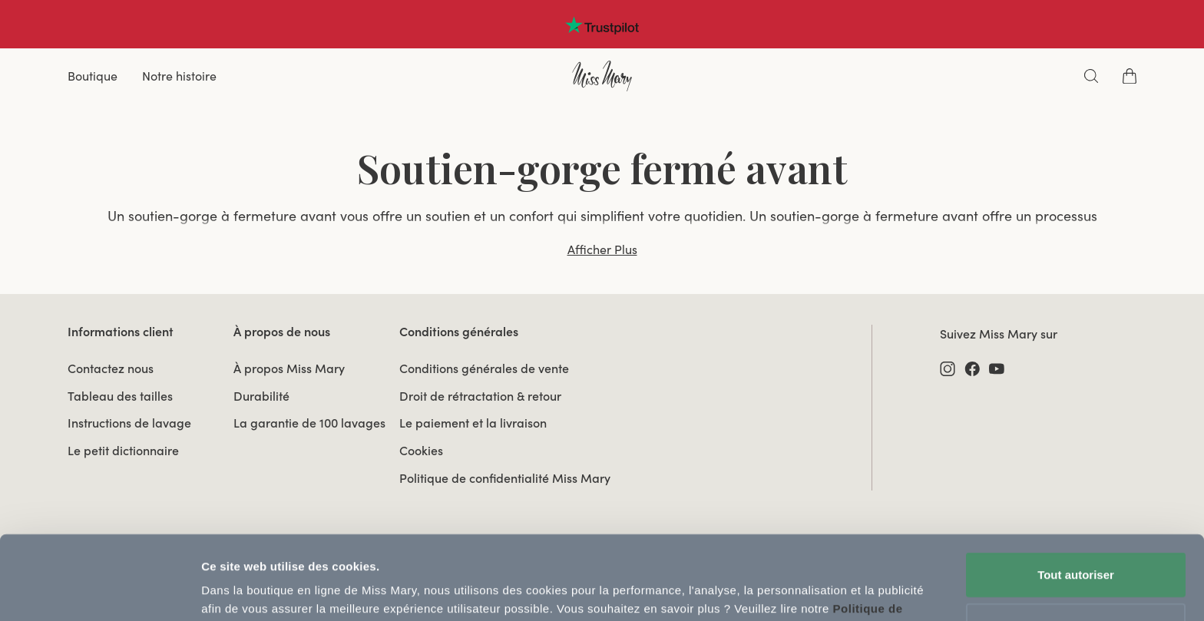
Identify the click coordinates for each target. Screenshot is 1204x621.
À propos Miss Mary (289, 368)
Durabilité (261, 396)
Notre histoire (179, 76)
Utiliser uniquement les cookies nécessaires (1075, 555)
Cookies (421, 450)
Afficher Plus (602, 249)
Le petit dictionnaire (123, 450)
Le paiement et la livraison (473, 423)
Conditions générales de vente (484, 368)
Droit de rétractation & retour (480, 396)
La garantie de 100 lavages (309, 423)
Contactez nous (111, 368)
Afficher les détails (253, 590)
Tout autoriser (1075, 496)
